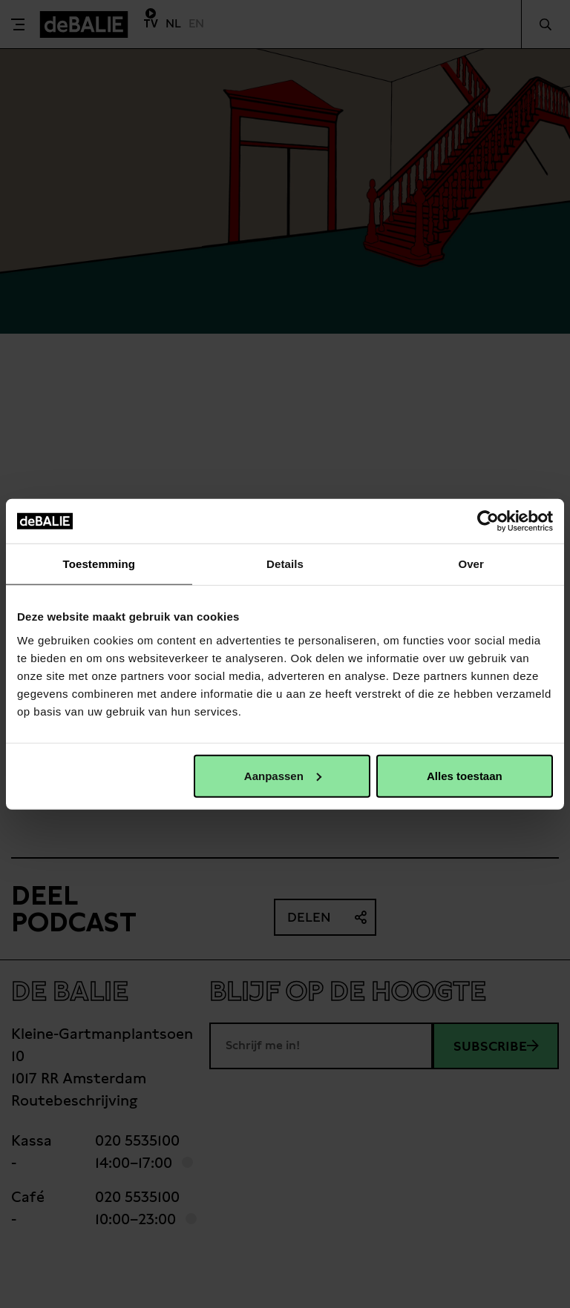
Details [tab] (285, 564)
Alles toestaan (464, 775)
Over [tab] (471, 564)
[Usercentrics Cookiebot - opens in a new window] (488, 521)
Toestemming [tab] (99, 564)
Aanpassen (282, 775)
